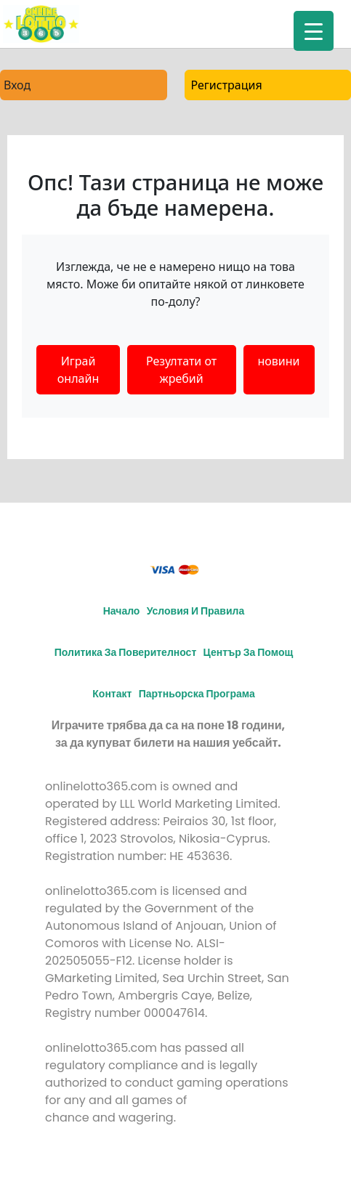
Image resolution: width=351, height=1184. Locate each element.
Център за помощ (248, 652)
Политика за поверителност (126, 652)
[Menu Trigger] (314, 31)
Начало (121, 611)
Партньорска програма (197, 693)
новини (279, 361)
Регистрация (226, 85)
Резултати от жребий (181, 369)
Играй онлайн (78, 369)
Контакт (112, 693)
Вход (17, 85)
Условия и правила (196, 611)
